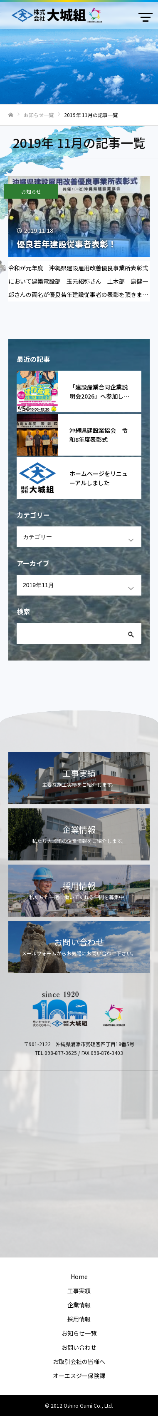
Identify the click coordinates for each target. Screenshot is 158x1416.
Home (79, 1276)
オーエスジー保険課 (79, 1375)
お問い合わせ (79, 1347)
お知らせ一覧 (79, 1333)
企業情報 (79, 1305)
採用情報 (79, 1319)
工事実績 (79, 1290)
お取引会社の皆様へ (79, 1361)
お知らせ (31, 191)
